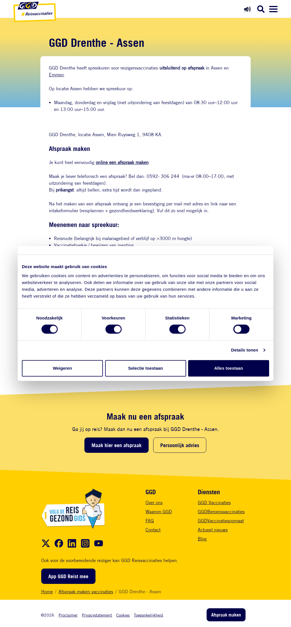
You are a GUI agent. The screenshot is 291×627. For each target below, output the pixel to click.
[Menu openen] (273, 9)
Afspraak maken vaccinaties (86, 591)
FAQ (150, 520)
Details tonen (244, 350)
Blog (202, 539)
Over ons (154, 502)
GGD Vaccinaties (214, 502)
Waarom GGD (159, 511)
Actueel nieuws (213, 530)
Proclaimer (68, 615)
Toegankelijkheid (148, 615)
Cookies (123, 615)
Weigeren (62, 368)
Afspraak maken (226, 615)
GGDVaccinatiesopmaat (221, 520)
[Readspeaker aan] (247, 8)
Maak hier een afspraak (117, 445)
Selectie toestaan (145, 368)
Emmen (56, 74)
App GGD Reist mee (68, 576)
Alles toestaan (228, 368)
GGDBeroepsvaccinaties (221, 511)
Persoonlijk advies (179, 445)
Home (47, 591)
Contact (153, 530)
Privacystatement (97, 615)
